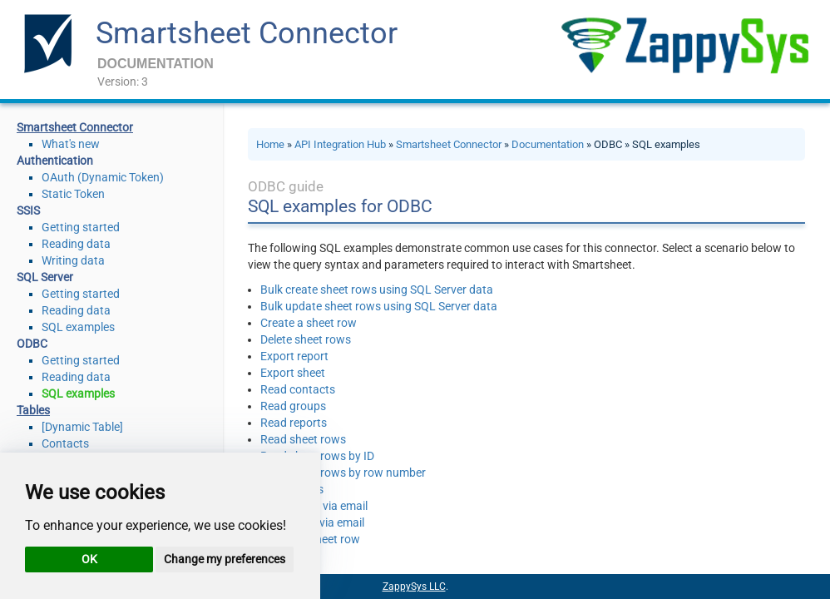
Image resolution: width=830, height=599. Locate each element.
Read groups (293, 406)
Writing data (73, 260)
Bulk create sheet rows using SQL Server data (376, 289)
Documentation (547, 144)
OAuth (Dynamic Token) (103, 177)
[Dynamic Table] (82, 426)
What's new (71, 144)
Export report (294, 356)
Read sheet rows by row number (343, 472)
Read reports (293, 422)
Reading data (76, 243)
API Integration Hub (340, 144)
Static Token (73, 193)
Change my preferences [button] (224, 559)
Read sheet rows (303, 439)
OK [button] (89, 559)
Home (270, 144)
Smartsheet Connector (247, 33)
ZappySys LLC (414, 586)
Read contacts (297, 389)
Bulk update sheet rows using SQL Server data (378, 306)
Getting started (81, 227)
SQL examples (78, 327)
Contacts (65, 443)
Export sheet (292, 372)
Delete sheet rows (305, 339)
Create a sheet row (308, 322)
